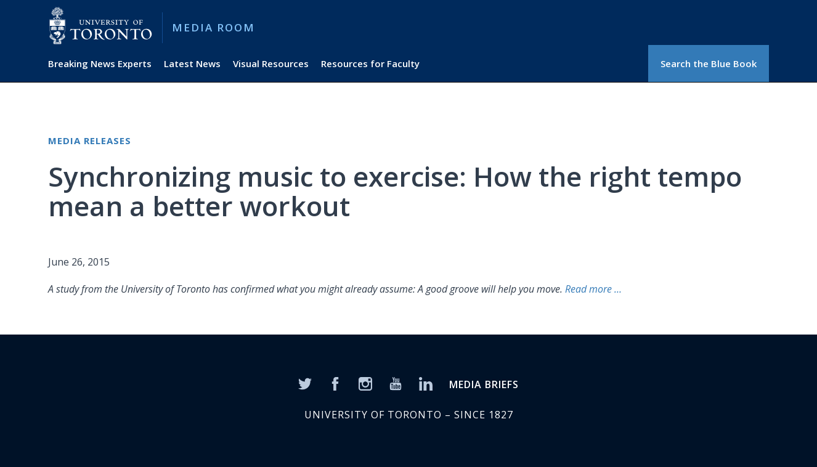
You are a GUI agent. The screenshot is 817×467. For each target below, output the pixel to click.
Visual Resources (271, 63)
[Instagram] (365, 382)
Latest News (192, 63)
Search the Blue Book (709, 63)
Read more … (593, 289)
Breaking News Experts (100, 63)
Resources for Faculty (370, 63)
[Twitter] (305, 382)
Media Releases (89, 140)
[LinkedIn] (425, 382)
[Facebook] (335, 382)
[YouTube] (395, 382)
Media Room (213, 27)
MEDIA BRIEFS (484, 384)
